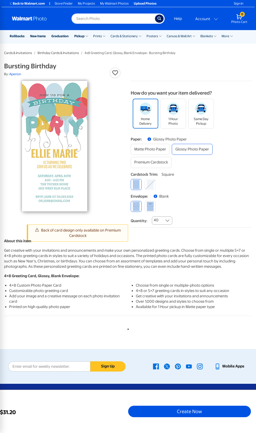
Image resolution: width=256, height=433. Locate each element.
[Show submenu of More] (231, 36)
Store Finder (64, 3)
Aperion (15, 74)
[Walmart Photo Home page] (36, 19)
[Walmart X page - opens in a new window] (167, 366)
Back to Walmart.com (27, 3)
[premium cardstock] (151, 162)
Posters (152, 36)
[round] (150, 184)
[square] (136, 184)
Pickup (79, 36)
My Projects (86, 3)
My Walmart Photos (114, 3)
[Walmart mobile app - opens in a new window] (229, 366)
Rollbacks (17, 36)
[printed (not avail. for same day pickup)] (150, 206)
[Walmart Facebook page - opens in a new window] (156, 366)
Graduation (60, 36)
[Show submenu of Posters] (160, 36)
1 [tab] (127, 328)
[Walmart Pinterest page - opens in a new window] (178, 366)
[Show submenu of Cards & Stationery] (140, 36)
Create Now (189, 411)
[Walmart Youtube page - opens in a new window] (189, 366)
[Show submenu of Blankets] (215, 36)
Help (178, 18)
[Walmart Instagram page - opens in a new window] (200, 366)
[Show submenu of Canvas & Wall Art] (194, 36)
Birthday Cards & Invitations (58, 53)
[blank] (136, 206)
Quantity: (139, 221)
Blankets (206, 36)
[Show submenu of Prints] (104, 36)
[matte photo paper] (150, 149)
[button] (115, 73)
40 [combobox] (156, 220)
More (225, 36)
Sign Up (108, 366)
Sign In (238, 3)
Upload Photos (145, 3)
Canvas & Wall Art (179, 36)
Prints (97, 36)
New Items (38, 36)
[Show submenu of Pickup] (86, 36)
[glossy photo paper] (192, 149)
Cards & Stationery (124, 36)
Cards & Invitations (18, 53)
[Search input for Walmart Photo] (113, 19)
